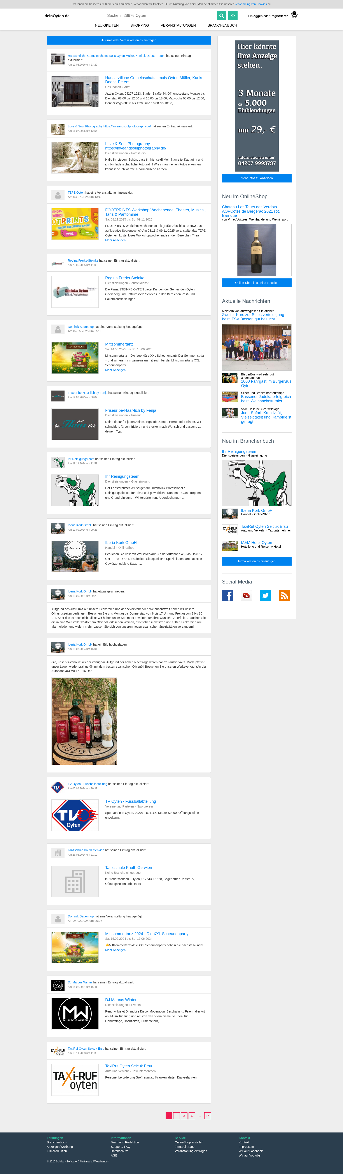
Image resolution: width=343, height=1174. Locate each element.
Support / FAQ (120, 1146)
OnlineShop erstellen (189, 1142)
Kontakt (244, 1142)
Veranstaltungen (178, 25)
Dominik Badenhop (81, 326)
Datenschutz (119, 1151)
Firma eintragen (185, 1146)
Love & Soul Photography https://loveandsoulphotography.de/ (110, 126)
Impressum (246, 1146)
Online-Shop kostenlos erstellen (256, 283)
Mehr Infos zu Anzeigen (257, 178)
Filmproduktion (57, 1151)
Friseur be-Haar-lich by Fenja (88, 392)
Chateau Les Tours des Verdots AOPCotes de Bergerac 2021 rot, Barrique (257, 213)
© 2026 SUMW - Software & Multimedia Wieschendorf (78, 1161)
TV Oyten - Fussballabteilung (88, 784)
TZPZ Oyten (76, 192)
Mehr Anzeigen (115, 240)
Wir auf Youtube (250, 1155)
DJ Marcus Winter (80, 982)
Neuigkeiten (107, 25)
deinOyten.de (57, 16)
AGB (114, 1155)
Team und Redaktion (125, 1142)
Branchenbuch (222, 25)
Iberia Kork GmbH (80, 525)
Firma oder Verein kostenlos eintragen (128, 40)
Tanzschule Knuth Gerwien (86, 850)
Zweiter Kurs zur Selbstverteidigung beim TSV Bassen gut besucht (257, 315)
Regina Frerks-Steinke (83, 260)
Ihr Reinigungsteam (81, 459)
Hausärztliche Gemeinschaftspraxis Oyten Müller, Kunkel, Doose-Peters (117, 55)
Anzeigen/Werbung (60, 1146)
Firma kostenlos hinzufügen (256, 561)
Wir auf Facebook (251, 1151)
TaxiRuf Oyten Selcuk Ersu (86, 1048)
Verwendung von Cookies (250, 4)
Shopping (139, 25)
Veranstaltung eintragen (191, 1151)
